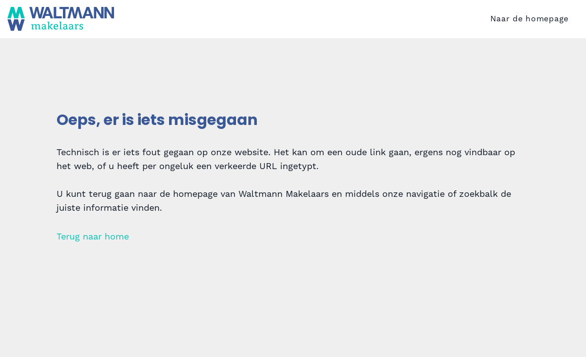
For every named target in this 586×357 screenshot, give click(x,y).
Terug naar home (93, 262)
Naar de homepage (529, 32)
